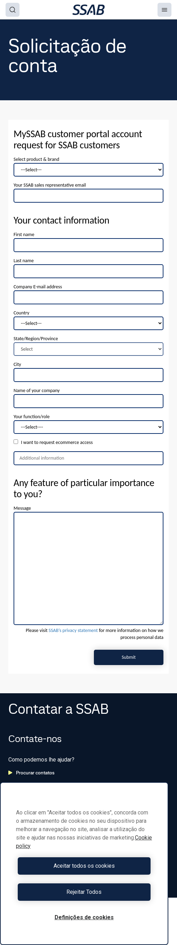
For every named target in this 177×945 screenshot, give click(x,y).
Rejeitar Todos (84, 892)
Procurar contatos (31, 773)
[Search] (12, 10)
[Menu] (164, 10)
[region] (84, 863)
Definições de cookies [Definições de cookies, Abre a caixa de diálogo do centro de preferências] (84, 917)
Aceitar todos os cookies (84, 865)
